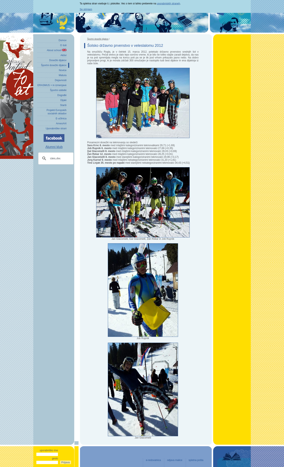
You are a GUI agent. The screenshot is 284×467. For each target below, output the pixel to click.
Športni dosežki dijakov (97, 39)
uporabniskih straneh (168, 3)
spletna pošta (196, 460)
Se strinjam (86, 9)
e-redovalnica (153, 460)
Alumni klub (54, 147)
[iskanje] (55, 158)
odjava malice (174, 460)
